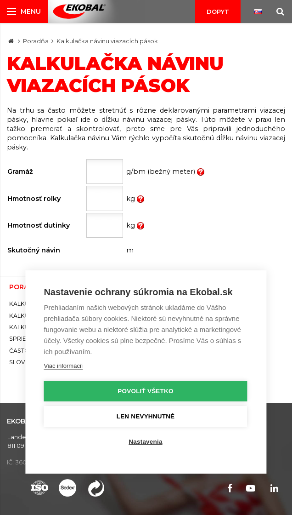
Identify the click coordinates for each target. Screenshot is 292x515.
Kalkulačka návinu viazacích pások (107, 41)
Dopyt (218, 11)
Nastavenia (145, 441)
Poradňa (36, 41)
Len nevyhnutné (146, 416)
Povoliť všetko (145, 391)
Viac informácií (63, 365)
